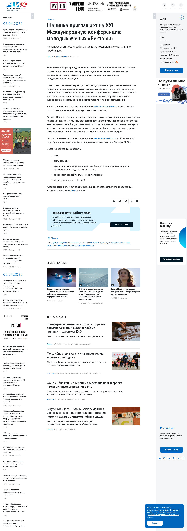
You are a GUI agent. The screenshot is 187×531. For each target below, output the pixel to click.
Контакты (164, 41)
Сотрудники (165, 44)
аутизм (55, 242)
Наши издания (166, 59)
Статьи (50, 344)
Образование (69, 429)
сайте (72, 190)
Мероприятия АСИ (168, 48)
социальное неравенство (83, 245)
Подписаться (171, 70)
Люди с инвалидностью (75, 399)
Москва (54, 238)
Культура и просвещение (57, 56)
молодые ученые (100, 242)
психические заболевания (119, 242)
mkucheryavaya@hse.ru (106, 106)
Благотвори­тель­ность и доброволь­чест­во (82, 373)
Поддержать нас (167, 62)
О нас (162, 37)
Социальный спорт (95, 303)
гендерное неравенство (69, 242)
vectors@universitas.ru (105, 138)
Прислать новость (167, 51)
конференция (86, 242)
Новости (50, 19)
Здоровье (60, 300)
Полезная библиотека (169, 55)
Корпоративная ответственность (78, 344)
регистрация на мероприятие (59, 245)
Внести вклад (121, 224)
